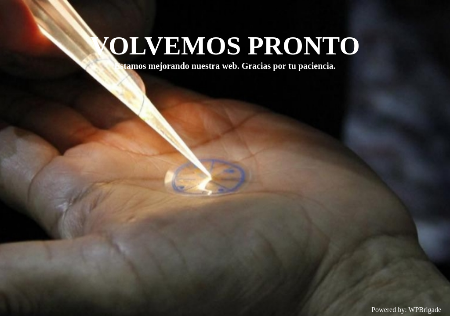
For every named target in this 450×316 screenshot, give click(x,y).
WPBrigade (424, 309)
